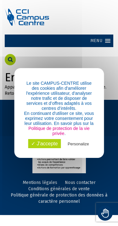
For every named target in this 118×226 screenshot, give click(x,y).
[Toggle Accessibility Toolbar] (105, 213)
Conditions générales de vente (59, 188)
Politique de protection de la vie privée (59, 131)
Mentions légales (40, 182)
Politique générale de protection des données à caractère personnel (59, 198)
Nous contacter (80, 182)
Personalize (78, 144)
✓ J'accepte (44, 143)
